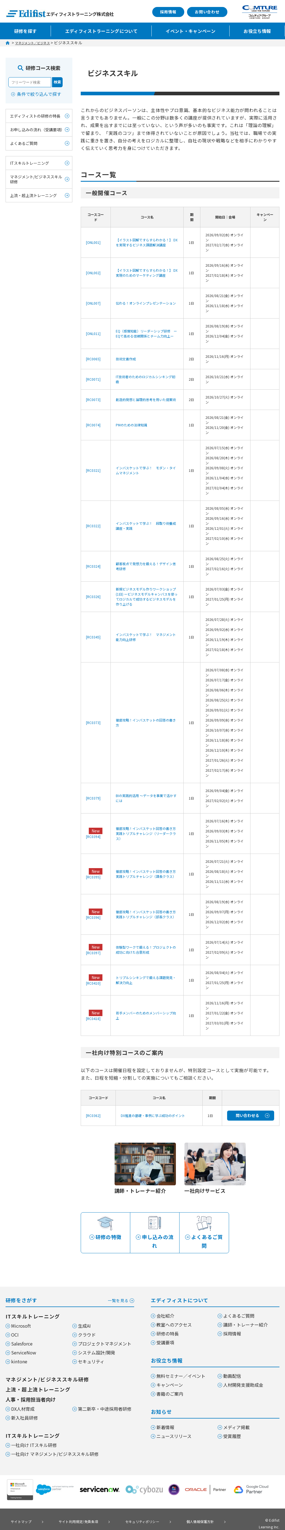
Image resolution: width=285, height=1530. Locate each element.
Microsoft (21, 1315)
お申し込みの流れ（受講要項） (37, 129)
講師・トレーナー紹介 (245, 1313)
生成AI (84, 1315)
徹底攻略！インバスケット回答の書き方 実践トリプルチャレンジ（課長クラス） (147, 874)
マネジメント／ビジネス (37, 42)
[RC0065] (93, 358)
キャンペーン (169, 1374)
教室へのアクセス (174, 1313)
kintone (19, 1350)
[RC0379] (93, 798)
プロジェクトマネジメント (104, 1332)
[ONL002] (93, 272)
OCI (15, 1323)
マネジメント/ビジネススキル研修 (36, 179)
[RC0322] (93, 525)
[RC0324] (93, 566)
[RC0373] (93, 722)
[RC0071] (93, 379)
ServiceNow (23, 1341)
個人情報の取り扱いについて (32, 1518)
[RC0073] (93, 399)
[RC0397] (93, 952)
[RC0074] (93, 424)
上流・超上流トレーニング (33, 195)
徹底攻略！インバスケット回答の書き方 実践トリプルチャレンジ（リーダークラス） (147, 833)
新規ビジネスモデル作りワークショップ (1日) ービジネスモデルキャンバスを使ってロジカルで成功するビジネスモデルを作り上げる (147, 596)
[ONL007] (93, 303)
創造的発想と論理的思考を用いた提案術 (146, 399)
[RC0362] (93, 1115)
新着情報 (165, 1416)
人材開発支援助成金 (243, 1374)
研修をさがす (70, 1288)
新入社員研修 (24, 1406)
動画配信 (232, 1365)
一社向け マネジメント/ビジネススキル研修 (55, 1443)
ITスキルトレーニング (29, 163)
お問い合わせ (207, 11)
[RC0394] (93, 836)
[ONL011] (93, 333)
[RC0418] (93, 1018)
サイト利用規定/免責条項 (66, 1510)
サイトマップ (18, 1510)
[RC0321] (93, 470)
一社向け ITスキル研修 (34, 1434)
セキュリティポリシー (123, 1510)
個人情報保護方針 (173, 1510)
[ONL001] (93, 242)
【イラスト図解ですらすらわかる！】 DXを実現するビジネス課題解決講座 (147, 242)
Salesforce (22, 1332)
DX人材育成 (23, 1398)
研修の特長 (167, 1322)
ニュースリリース (173, 1425)
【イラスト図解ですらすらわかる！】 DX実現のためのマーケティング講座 (147, 273)
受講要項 (165, 1331)
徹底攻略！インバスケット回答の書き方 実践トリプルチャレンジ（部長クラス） (147, 914)
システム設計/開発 (96, 1341)
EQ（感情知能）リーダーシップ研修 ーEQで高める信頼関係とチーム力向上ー (146, 333)
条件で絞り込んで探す (39, 94)
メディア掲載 (236, 1416)
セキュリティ (91, 1350)
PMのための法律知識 (131, 424)
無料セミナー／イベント (180, 1365)
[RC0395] (93, 877)
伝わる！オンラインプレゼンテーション (146, 303)
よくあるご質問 (23, 143)
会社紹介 (165, 1304)
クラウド (87, 1323)
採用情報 (168, 11)
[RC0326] (93, 596)
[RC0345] (93, 637)
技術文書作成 (126, 358)
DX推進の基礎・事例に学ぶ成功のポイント (153, 1115)
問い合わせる (247, 1115)
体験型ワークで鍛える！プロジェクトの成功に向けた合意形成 (146, 950)
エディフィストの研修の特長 (35, 116)
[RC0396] (93, 917)
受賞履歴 (232, 1425)
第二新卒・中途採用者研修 (104, 1398)
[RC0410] (93, 983)
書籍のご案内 (169, 1383)
